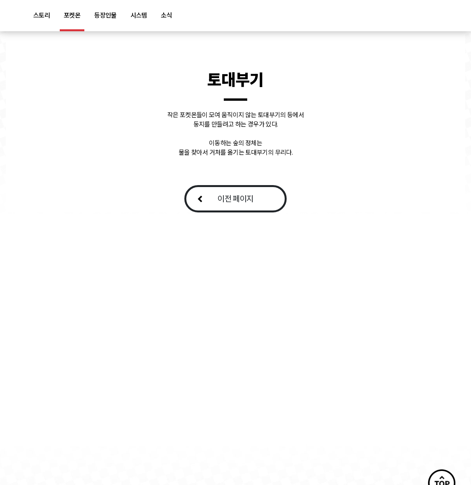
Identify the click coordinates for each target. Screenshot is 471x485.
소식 (166, 15)
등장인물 (105, 15)
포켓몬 (72, 15)
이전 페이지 (235, 198)
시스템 (138, 15)
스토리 (41, 15)
